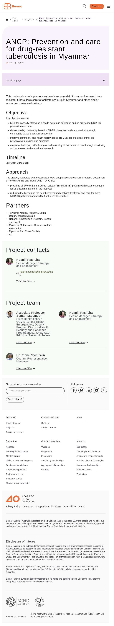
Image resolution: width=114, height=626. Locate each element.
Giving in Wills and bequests (19, 460)
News (79, 417)
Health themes (13, 423)
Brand (81, 506)
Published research (15, 432)
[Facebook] (74, 390)
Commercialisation (50, 441)
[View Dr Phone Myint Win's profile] (34, 368)
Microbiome (46, 455)
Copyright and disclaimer (48, 506)
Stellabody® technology (52, 460)
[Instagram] (89, 390)
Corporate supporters (16, 469)
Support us (11, 441)
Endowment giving (14, 474)
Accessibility (69, 506)
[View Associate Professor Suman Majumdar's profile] (34, 342)
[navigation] (57, 6)
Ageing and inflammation (53, 465)
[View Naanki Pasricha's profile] (34, 281)
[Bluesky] (81, 390)
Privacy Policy (13, 506)
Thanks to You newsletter (18, 483)
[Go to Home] (7, 19)
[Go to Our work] (16, 19)
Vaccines (45, 446)
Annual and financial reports (89, 455)
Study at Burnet (48, 427)
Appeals (10, 446)
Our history (81, 446)
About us (80, 441)
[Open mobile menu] (108, 6)
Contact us (81, 474)
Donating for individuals (17, 451)
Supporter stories (14, 478)
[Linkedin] (104, 390)
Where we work (83, 469)
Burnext (45, 469)
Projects (10, 427)
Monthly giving (13, 455)
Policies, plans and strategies (90, 460)
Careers (45, 423)
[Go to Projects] (29, 19)
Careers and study (50, 417)
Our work (10, 417)
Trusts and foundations (17, 465)
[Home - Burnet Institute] (13, 6)
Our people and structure (88, 451)
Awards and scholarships (88, 465)
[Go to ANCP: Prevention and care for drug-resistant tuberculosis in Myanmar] (72, 19)
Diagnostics (46, 451)
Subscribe (15, 399)
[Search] (84, 6)
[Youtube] (96, 390)
